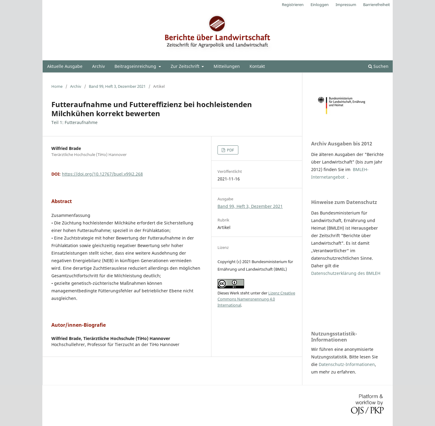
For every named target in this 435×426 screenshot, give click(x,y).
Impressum (346, 4)
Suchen (378, 66)
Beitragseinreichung (135, 66)
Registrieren (293, 4)
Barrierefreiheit (376, 4)
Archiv (98, 66)
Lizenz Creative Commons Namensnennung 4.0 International (256, 299)
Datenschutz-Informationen (347, 364)
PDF (230, 150)
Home (57, 86)
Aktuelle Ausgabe (64, 66)
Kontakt (257, 66)
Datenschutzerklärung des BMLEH (345, 273)
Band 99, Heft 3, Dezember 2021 (117, 86)
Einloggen (320, 4)
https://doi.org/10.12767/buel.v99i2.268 (102, 174)
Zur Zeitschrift (186, 66)
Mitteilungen (227, 66)
